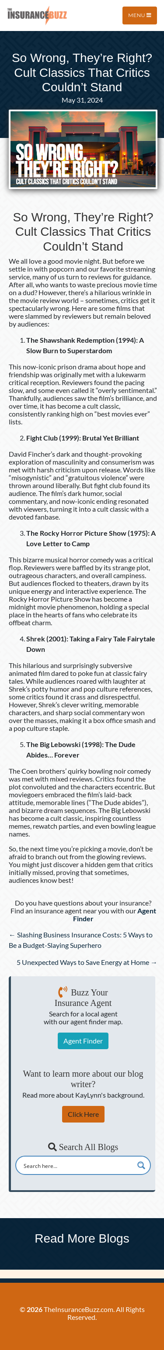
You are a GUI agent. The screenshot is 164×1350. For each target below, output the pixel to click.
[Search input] (77, 1165)
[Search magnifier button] (141, 1165)
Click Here (83, 1114)
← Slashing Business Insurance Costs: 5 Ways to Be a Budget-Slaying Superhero (81, 939)
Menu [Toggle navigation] (139, 15)
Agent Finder (83, 1041)
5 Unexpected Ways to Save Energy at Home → (87, 962)
